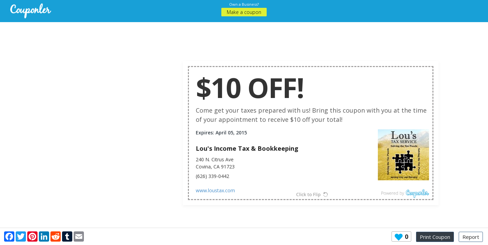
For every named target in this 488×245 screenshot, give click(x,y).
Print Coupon (435, 236)
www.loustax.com (215, 190)
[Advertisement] (244, 37)
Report (470, 236)
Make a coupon (244, 12)
